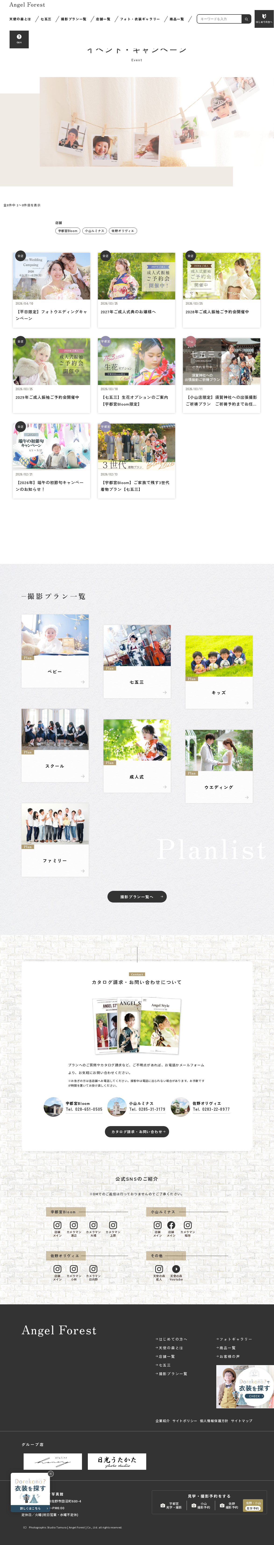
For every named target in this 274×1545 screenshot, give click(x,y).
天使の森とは (20, 19)
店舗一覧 (103, 19)
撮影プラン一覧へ (137, 896)
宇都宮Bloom (68, 230)
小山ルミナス (94, 230)
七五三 (46, 19)
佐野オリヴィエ (123, 230)
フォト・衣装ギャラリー (140, 19)
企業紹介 (163, 1420)
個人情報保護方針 (214, 1420)
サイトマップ (242, 1420)
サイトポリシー (185, 1420)
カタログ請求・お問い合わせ (136, 1131)
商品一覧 (177, 19)
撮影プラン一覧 (74, 19)
